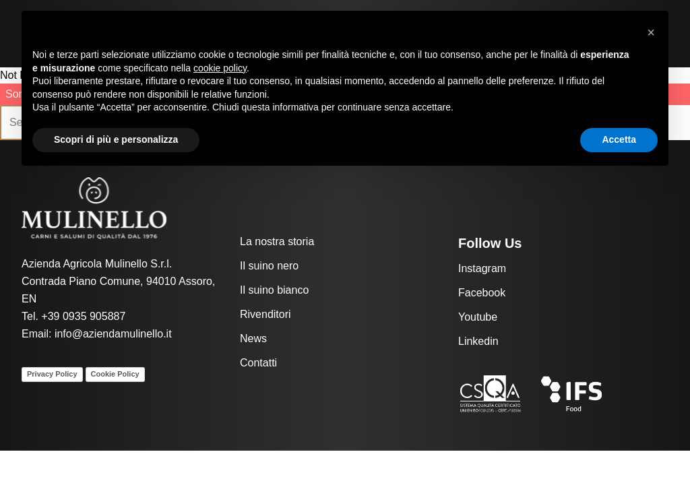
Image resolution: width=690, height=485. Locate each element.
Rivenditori (265, 314)
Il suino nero (269, 265)
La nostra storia (277, 241)
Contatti (258, 362)
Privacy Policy (52, 374)
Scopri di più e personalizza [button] (116, 139)
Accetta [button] (619, 139)
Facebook (481, 292)
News (253, 338)
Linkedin (478, 341)
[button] (651, 32)
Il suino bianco (274, 290)
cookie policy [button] (220, 68)
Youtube (477, 317)
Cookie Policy (115, 374)
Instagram (482, 268)
